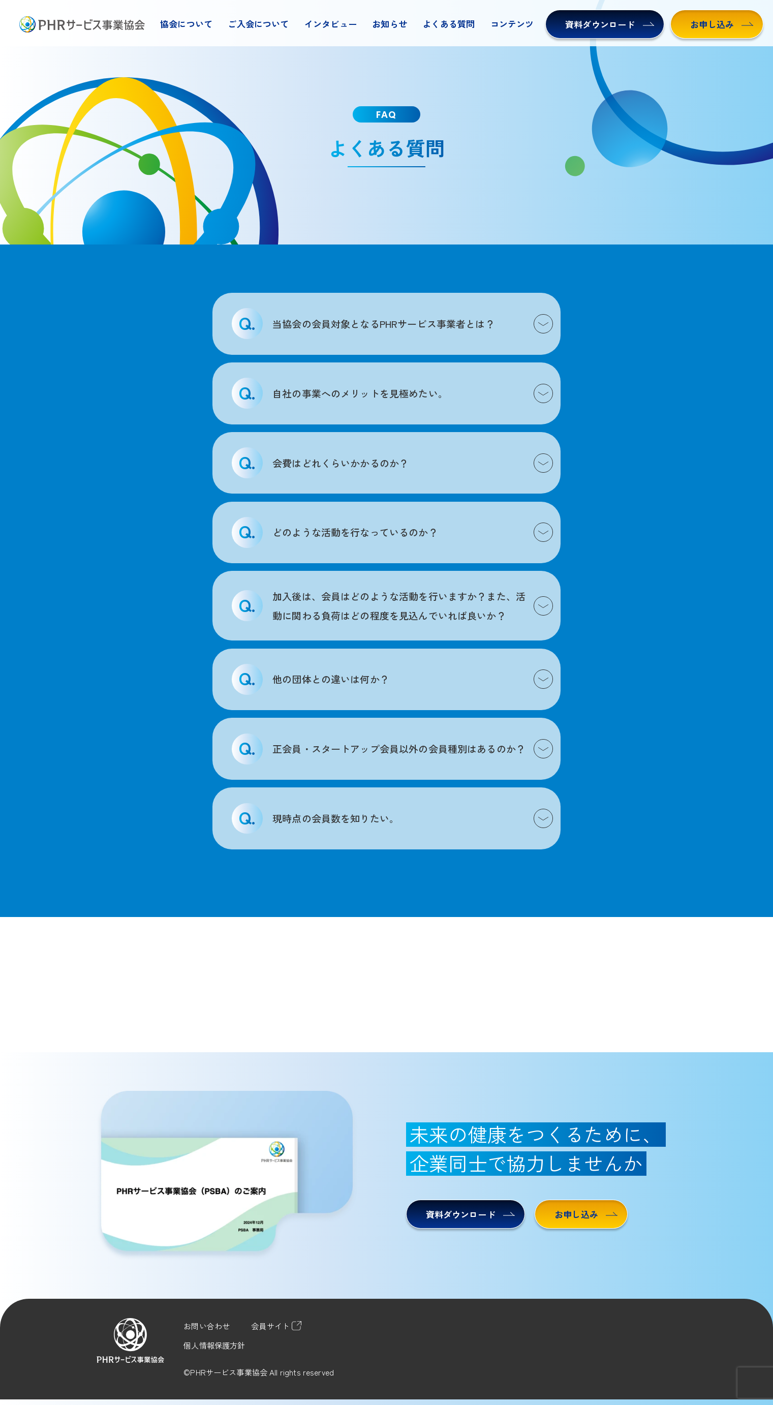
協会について (186, 23)
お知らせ (389, 23)
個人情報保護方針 (214, 1345)
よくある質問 (448, 23)
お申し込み (721, 24)
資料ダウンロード (609, 24)
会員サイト (276, 1325)
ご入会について (258, 23)
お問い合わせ (206, 1325)
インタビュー (330, 23)
